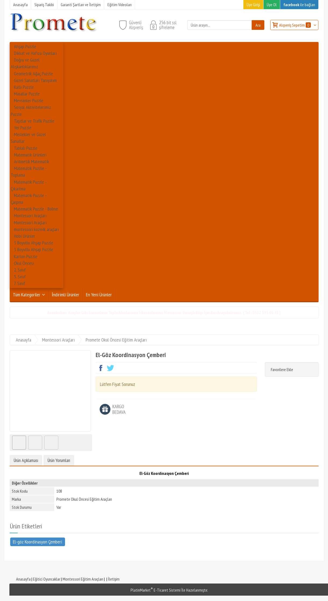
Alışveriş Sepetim (295, 25)
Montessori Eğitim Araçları (83, 579)
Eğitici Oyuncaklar (46, 579)
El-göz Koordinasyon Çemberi (37, 541)
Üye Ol (272, 4)
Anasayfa (23, 579)
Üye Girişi (253, 4)
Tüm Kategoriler (26, 294)
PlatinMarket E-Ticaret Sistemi (156, 590)
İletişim (114, 579)
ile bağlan (299, 4)
